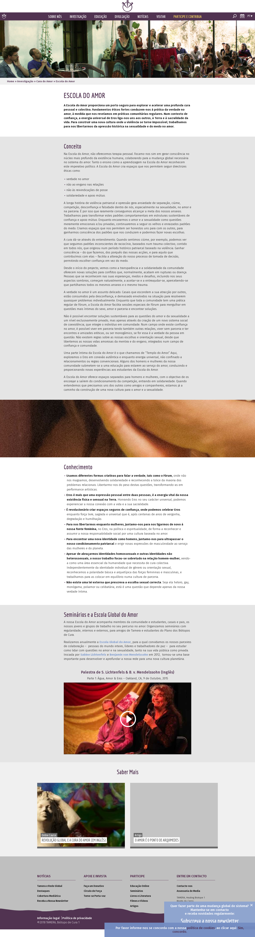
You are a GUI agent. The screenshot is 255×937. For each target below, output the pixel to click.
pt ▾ (250, 23)
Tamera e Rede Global (49, 893)
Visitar (161, 24)
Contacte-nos (184, 893)
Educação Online (139, 893)
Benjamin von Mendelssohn (129, 662)
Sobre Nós (55, 24)
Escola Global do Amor (115, 650)
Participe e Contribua (188, 24)
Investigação (78, 24)
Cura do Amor (44, 89)
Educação (100, 24)
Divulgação (122, 24)
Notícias (143, 24)
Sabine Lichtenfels (93, 662)
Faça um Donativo (94, 893)
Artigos (134, 913)
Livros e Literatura (140, 903)
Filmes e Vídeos (139, 908)
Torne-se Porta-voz (95, 903)
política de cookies (201, 928)
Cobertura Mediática (49, 903)
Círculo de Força (93, 898)
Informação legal (48, 926)
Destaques (43, 898)
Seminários (136, 898)
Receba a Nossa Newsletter (52, 908)
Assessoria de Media (188, 898)
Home (10, 89)
